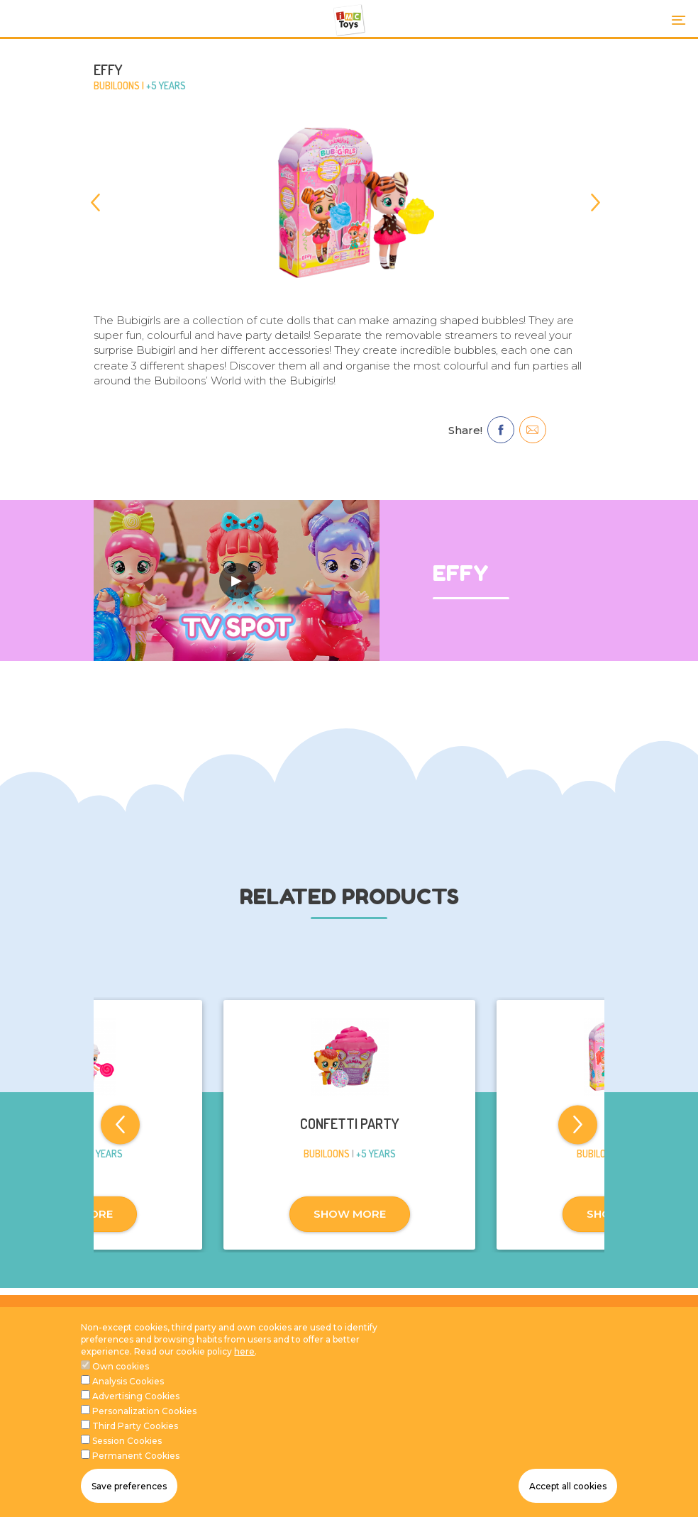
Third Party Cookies (135, 1445)
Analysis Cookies (128, 1401)
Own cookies (120, 1386)
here (244, 1371)
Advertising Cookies (135, 1416)
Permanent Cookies (135, 1475)
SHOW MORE (350, 1214)
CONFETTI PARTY (349, 1123)
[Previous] (102, 202)
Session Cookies (127, 1460)
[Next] (595, 202)
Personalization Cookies (144, 1431)
